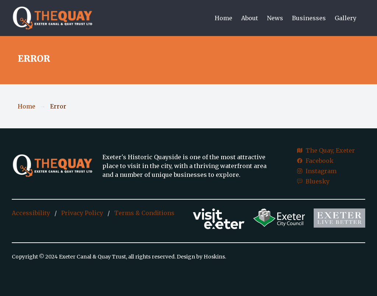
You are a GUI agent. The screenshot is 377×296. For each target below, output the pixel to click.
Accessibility (31, 213)
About (249, 18)
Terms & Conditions (144, 213)
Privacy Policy (82, 213)
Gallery (345, 18)
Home (223, 18)
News (275, 18)
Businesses (309, 18)
